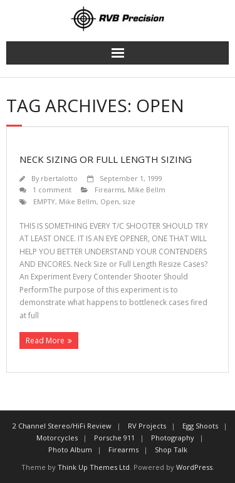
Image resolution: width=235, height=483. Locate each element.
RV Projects (147, 425)
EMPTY (44, 201)
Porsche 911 (114, 437)
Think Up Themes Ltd (94, 467)
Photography (172, 437)
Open (109, 201)
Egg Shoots (200, 425)
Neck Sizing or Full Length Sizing (105, 159)
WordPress (194, 467)
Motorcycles (57, 437)
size (129, 201)
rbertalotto (59, 178)
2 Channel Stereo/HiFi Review (62, 425)
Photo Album (70, 449)
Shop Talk (171, 449)
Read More (45, 340)
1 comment (52, 189)
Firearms (109, 189)
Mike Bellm (146, 189)
